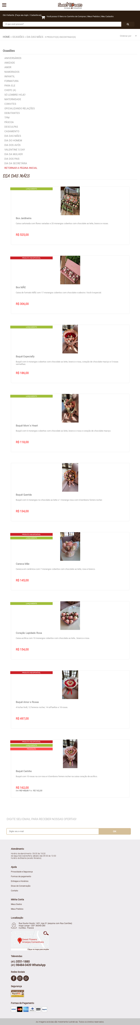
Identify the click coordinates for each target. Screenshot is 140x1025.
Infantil (9, 76)
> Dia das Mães (34, 36)
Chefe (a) (10, 90)
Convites (10, 103)
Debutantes (12, 113)
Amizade (9, 62)
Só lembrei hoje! (15, 94)
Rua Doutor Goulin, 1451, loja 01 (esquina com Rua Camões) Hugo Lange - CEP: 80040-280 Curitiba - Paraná (45, 925)
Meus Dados (16, 904)
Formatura (11, 81)
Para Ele (9, 85)
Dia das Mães (12, 135)
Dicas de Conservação (20, 886)
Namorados (11, 71)
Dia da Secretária (15, 163)
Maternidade (12, 99)
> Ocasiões (17, 36)
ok (114, 831)
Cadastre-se (35, 15)
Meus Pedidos (93, 16)
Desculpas (11, 126)
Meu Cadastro (107, 16)
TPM (6, 117)
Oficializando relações (19, 108)
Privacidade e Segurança (22, 872)
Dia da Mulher (13, 154)
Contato (14, 891)
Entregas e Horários (19, 881)
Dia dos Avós (12, 145)
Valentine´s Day (14, 149)
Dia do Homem (13, 140)
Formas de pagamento (21, 876)
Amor (7, 67)
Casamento (11, 131)
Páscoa (9, 122)
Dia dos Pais (11, 158)
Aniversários (12, 58)
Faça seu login (22, 15)
